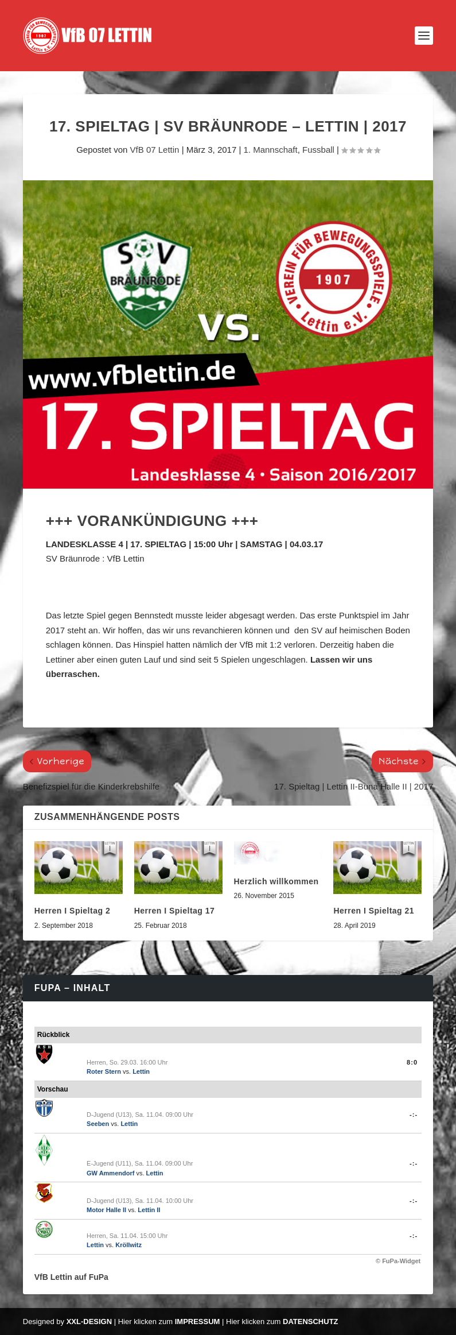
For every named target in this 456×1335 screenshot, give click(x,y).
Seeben (98, 1123)
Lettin (141, 1071)
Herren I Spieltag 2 (72, 910)
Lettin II (149, 1209)
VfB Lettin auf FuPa (71, 1277)
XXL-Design (89, 1321)
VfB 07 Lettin (155, 149)
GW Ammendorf (110, 1173)
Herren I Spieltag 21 (373, 910)
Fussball (318, 149)
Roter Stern (104, 1071)
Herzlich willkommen (276, 881)
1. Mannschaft (270, 149)
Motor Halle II (106, 1209)
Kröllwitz (128, 1244)
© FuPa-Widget (398, 1260)
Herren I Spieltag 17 (174, 910)
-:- (414, 1114)
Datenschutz (310, 1321)
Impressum (197, 1321)
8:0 (412, 1062)
